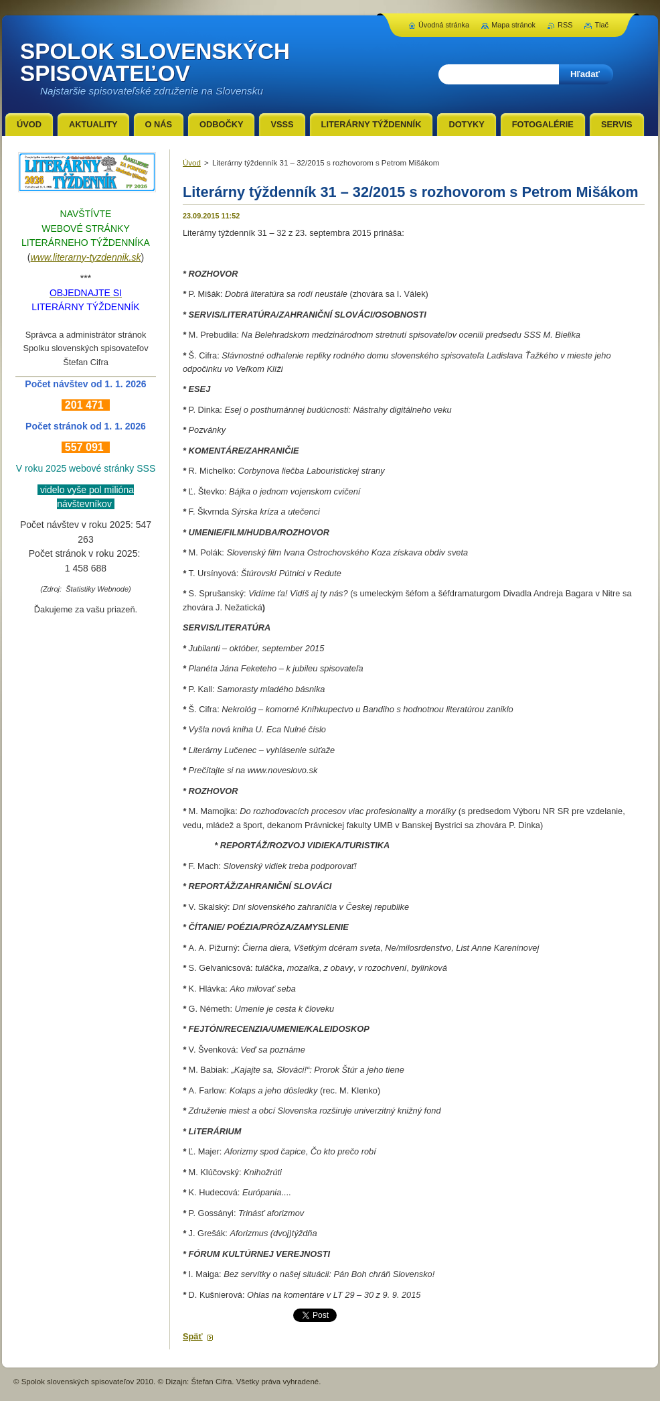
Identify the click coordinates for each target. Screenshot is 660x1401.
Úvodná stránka (443, 25)
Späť (193, 1336)
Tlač (601, 25)
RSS (565, 25)
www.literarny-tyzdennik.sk (86, 257)
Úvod (192, 163)
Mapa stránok (513, 25)
